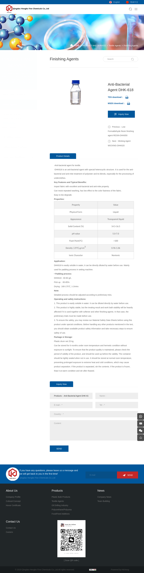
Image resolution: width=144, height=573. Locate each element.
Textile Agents (115, 45)
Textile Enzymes (17, 127)
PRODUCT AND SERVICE (94, 45)
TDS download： (116, 97)
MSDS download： (117, 103)
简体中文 (134, 2)
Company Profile (13, 497)
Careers (9, 532)
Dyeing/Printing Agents (20, 119)
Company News (104, 497)
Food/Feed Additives (21, 157)
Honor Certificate (13, 505)
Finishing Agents (131, 45)
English (116, 2)
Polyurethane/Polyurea (22, 147)
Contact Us (11, 528)
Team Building (103, 501)
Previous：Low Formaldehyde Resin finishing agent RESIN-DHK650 (121, 131)
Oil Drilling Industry (20, 137)
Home (76, 45)
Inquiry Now (124, 114)
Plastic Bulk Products (22, 94)
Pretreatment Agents (19, 114)
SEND (59, 449)
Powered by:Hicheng (120, 570)
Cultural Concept (13, 501)
